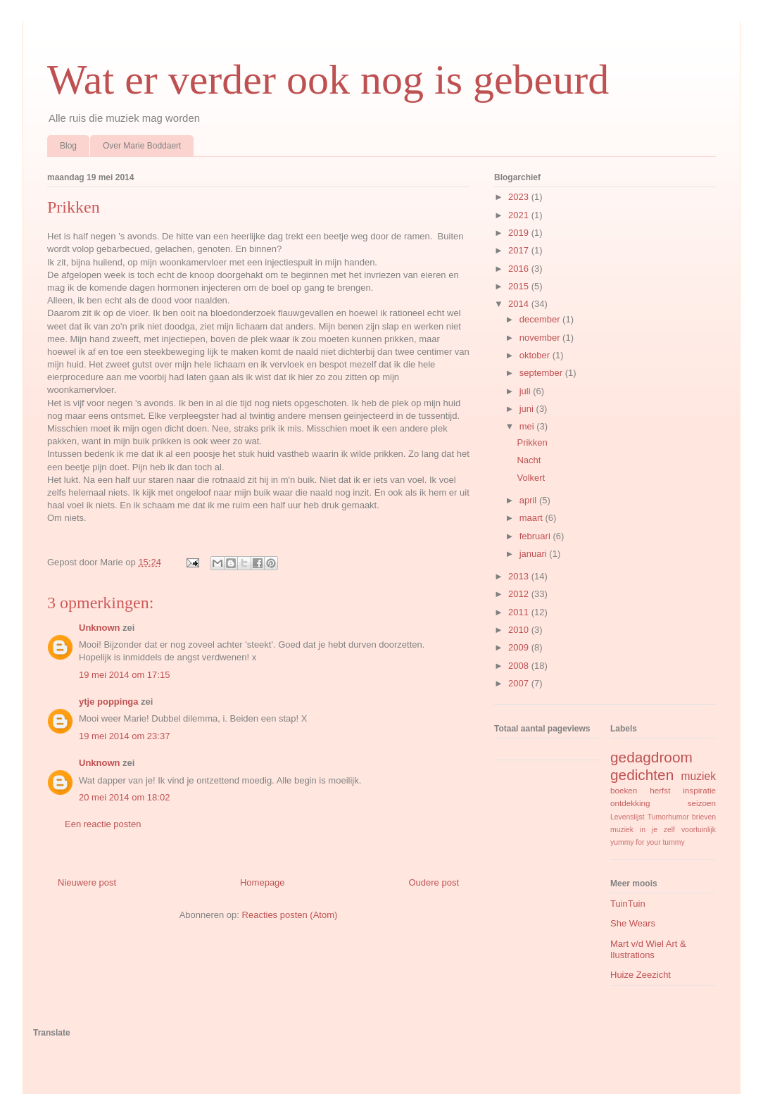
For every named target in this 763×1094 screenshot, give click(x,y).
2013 (519, 576)
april (529, 500)
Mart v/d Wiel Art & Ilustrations (648, 949)
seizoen (702, 802)
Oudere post (433, 882)
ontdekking (630, 802)
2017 (519, 250)
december (540, 319)
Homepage (262, 882)
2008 (519, 665)
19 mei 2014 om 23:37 (124, 736)
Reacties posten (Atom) (290, 915)
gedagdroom (651, 757)
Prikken (532, 442)
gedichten (642, 775)
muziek (698, 776)
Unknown (99, 627)
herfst (660, 790)
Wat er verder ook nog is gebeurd (328, 79)
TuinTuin (627, 903)
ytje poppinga (109, 701)
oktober (536, 355)
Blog (68, 146)
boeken (623, 790)
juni (527, 408)
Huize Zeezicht (640, 974)
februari (536, 536)
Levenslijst (627, 817)
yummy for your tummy (647, 842)
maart (532, 518)
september (542, 372)
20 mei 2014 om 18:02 (124, 797)
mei (528, 426)
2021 (519, 215)
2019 (519, 232)
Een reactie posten (103, 824)
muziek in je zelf (642, 830)
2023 (519, 196)
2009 (519, 647)
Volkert (531, 477)
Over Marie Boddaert (142, 146)
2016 (519, 268)
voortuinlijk (698, 830)
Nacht (529, 460)
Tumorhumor (668, 817)
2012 (519, 594)
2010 (519, 629)
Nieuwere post (87, 882)
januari (534, 553)
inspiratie (699, 790)
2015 (519, 286)
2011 (519, 612)
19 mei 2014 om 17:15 (124, 674)
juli (526, 391)
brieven (704, 817)
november (540, 337)
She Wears (632, 923)
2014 (519, 303)
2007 (519, 683)
